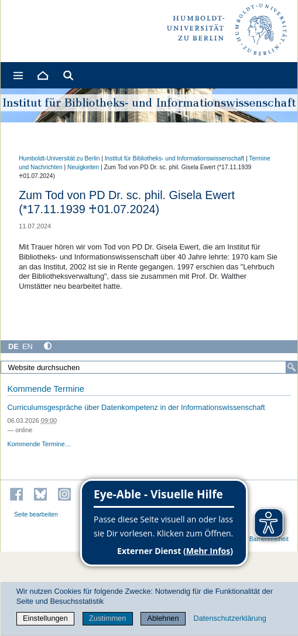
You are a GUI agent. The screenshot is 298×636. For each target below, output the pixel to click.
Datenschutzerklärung (229, 618)
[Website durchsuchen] (149, 367)
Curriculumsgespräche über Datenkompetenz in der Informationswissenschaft (136, 407)
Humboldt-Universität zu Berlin (59, 158)
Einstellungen (45, 618)
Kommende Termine (45, 389)
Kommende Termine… (39, 443)
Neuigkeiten (83, 167)
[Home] (42, 75)
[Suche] (291, 367)
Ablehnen (163, 618)
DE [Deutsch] (13, 346)
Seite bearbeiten (36, 514)
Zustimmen (107, 618)
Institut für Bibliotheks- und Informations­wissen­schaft (174, 158)
